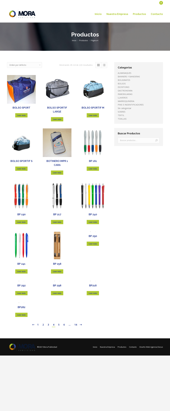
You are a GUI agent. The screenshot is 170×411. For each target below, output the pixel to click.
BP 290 (93, 236)
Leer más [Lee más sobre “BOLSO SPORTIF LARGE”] (57, 119)
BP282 (21, 307)
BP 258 (57, 263)
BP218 (93, 285)
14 (75, 324)
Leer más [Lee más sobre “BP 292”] (21, 293)
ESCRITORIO (123, 87)
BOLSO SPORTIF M (93, 107)
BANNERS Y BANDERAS (129, 76)
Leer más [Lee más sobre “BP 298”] (57, 293)
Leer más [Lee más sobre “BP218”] (93, 293)
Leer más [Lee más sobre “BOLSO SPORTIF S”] (21, 168)
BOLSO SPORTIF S (21, 161)
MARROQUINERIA (126, 101)
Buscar (156, 140)
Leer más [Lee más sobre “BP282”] (21, 315)
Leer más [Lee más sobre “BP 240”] (93, 222)
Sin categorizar (124, 108)
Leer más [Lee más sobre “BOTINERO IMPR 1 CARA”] (57, 172)
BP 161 (93, 161)
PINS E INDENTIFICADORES (131, 104)
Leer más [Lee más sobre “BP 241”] (21, 271)
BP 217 (57, 214)
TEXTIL (121, 115)
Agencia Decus (156, 347)
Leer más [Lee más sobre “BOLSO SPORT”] (21, 115)
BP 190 (21, 214)
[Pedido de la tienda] (24, 65)
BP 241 (21, 263)
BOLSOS (122, 83)
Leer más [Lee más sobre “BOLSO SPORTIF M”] (93, 115)
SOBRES (121, 111)
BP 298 (57, 285)
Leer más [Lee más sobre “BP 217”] (57, 222)
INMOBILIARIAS (125, 94)
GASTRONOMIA (125, 90)
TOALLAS (122, 118)
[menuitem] (13, 3)
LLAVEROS (123, 97)
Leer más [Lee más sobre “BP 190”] (21, 222)
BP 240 (93, 214)
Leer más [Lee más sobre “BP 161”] (93, 168)
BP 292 (21, 285)
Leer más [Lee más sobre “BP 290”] (93, 243)
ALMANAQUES (124, 73)
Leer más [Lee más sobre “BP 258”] (57, 271)
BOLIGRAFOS (124, 80)
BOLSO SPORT (21, 107)
